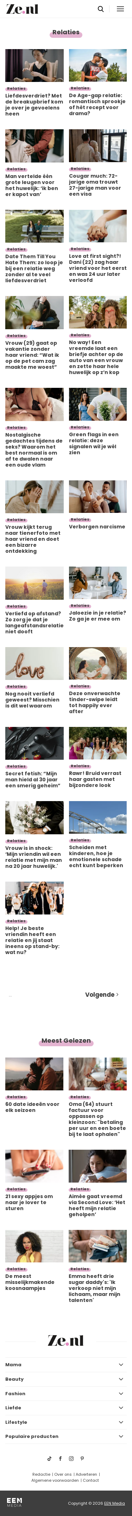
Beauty (14, 1379)
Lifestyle (16, 1422)
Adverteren (86, 1474)
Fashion (15, 1393)
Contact (91, 1480)
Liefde (13, 1407)
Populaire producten (31, 1436)
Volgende (99, 994)
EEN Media (114, 1503)
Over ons (63, 1474)
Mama (13, 1364)
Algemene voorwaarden (55, 1480)
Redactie (41, 1474)
